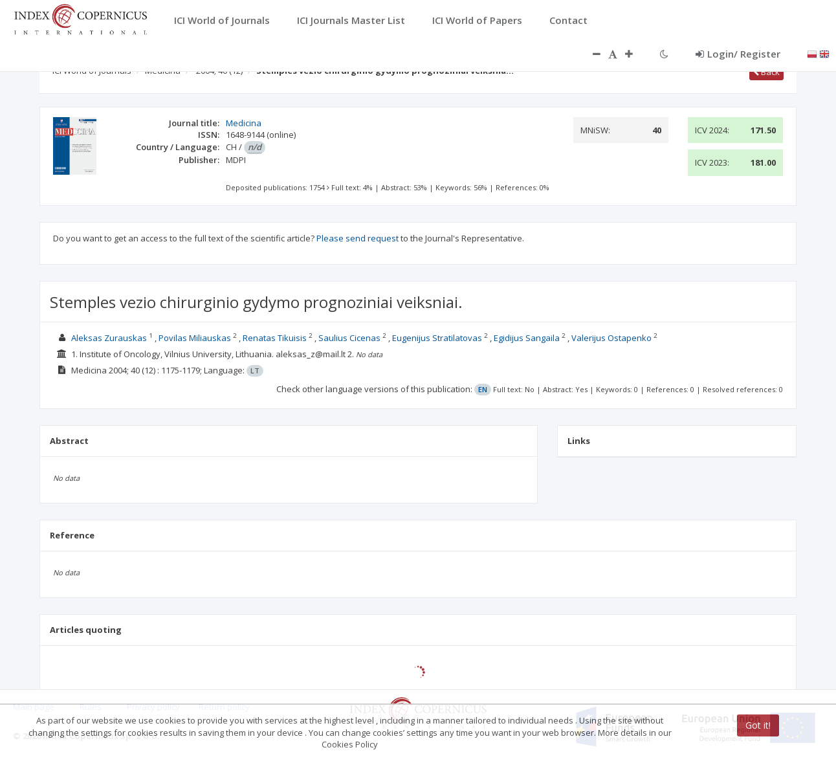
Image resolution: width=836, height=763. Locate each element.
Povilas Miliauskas (195, 338)
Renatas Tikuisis (275, 338)
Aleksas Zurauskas (109, 338)
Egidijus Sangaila (527, 338)
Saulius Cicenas (349, 338)
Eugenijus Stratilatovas (437, 338)
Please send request (357, 238)
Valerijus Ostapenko (611, 338)
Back (766, 72)
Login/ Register (738, 53)
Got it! (758, 725)
